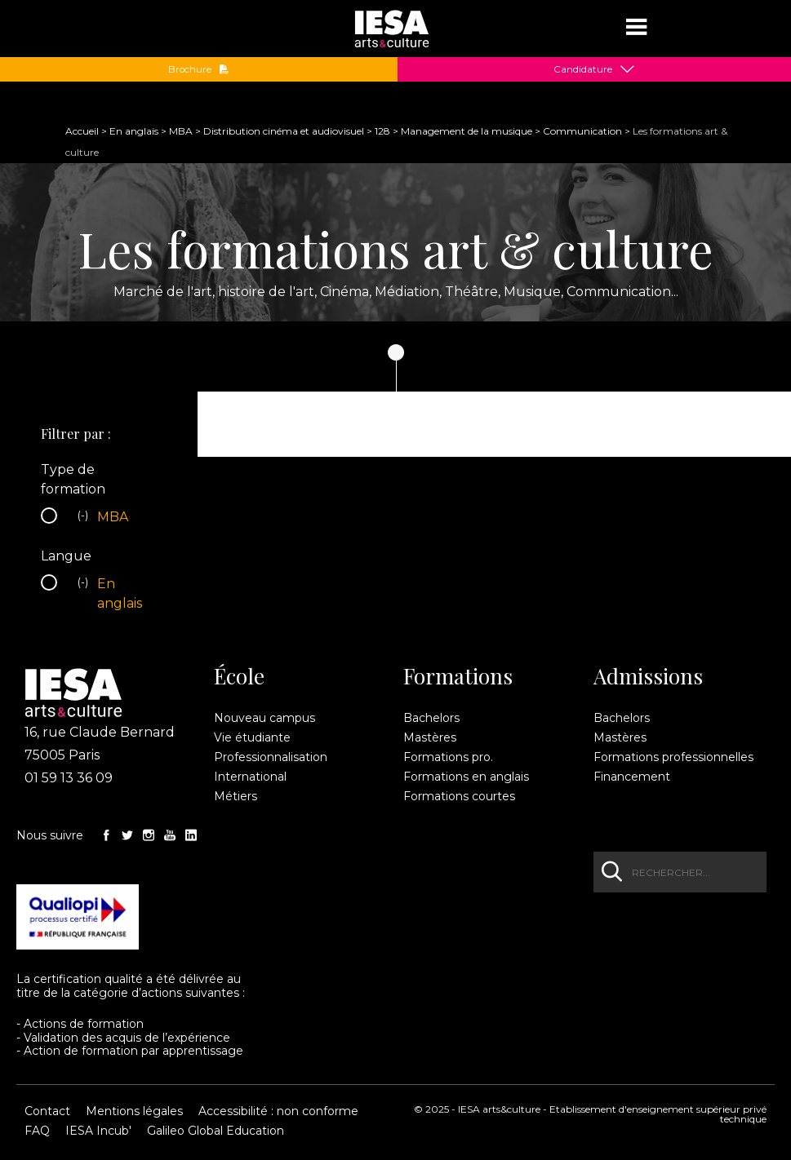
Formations (458, 676)
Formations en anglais (466, 776)
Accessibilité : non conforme (278, 1111)
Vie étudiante (252, 737)
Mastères (429, 737)
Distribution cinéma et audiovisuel (283, 131)
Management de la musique (466, 131)
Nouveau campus (264, 718)
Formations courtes (459, 796)
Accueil (82, 131)
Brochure (198, 69)
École (239, 676)
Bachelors (431, 718)
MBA (181, 131)
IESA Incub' (98, 1130)
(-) (85, 517)
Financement (631, 776)
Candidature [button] (582, 69)
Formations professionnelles (673, 757)
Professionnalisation (270, 757)
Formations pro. (448, 757)
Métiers (235, 796)
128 (382, 131)
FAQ (37, 1130)
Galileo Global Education (215, 1130)
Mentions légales (134, 1111)
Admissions (648, 676)
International (250, 776)
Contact (47, 1111)
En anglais (133, 131)
